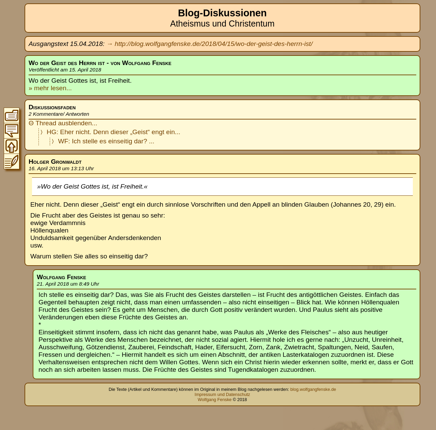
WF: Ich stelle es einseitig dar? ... (106, 141)
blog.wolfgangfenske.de (313, 389)
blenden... (82, 123)
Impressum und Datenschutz (222, 394)
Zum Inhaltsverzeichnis (11, 115)
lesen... (60, 88)
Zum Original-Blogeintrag (11, 161)
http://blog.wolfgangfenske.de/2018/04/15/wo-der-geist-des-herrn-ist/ (214, 43)
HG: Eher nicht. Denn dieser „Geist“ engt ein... (113, 132)
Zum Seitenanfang (11, 146)
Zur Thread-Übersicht (11, 130)
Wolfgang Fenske (215, 399)
